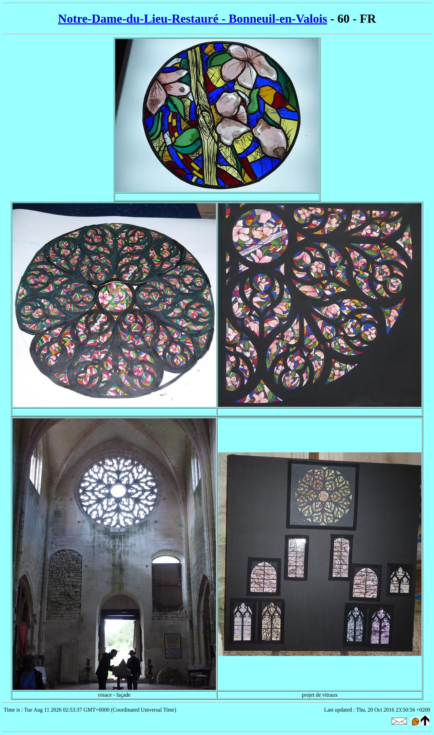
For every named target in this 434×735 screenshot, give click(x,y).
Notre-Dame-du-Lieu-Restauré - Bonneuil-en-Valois (192, 18)
